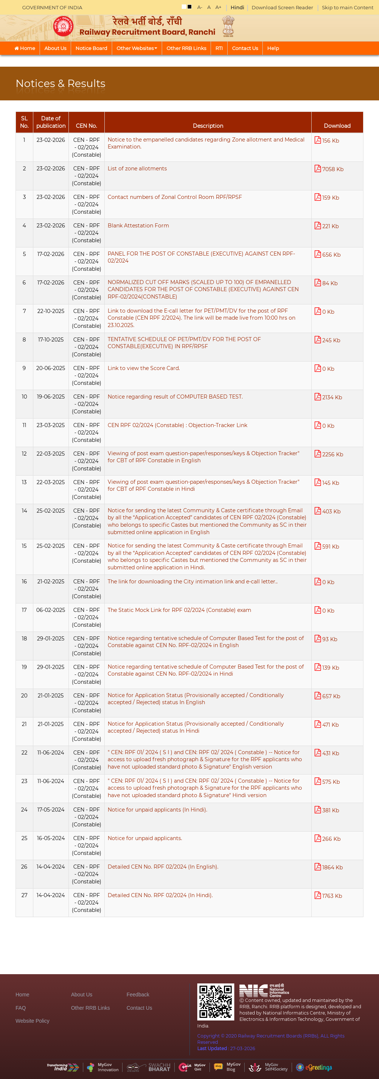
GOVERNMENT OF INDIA (52, 7)
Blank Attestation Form (138, 225)
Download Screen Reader (282, 7)
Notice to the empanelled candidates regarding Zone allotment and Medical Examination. (206, 143)
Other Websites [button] (137, 48)
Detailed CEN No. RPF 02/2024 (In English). (163, 866)
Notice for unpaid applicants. (145, 838)
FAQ (21, 1008)
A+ (218, 7)
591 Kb (327, 546)
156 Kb (327, 140)
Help (273, 48)
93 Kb (326, 639)
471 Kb (327, 724)
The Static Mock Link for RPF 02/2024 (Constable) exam (179, 610)
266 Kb (328, 838)
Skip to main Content (347, 7)
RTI (219, 48)
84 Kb (326, 283)
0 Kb (324, 311)
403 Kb (328, 511)
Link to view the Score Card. (144, 368)
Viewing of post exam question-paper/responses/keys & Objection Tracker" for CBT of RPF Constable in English (203, 457)
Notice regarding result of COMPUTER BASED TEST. (175, 396)
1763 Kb (328, 895)
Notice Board (91, 48)
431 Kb (327, 753)
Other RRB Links (186, 48)
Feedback (138, 995)
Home (24, 48)
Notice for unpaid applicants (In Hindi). (157, 809)
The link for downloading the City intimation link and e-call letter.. (193, 581)
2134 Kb (328, 397)
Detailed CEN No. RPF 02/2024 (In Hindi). (160, 895)
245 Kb (327, 340)
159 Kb (327, 197)
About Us (55, 48)
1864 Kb (329, 867)
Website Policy (33, 1021)
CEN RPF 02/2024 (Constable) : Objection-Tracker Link (177, 425)
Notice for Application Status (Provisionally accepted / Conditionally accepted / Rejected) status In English (196, 699)
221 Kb (327, 226)
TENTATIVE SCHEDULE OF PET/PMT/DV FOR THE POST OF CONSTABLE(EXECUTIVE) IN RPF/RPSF (184, 343)
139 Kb (327, 667)
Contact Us (245, 48)
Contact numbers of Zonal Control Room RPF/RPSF (175, 197)
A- (199, 7)
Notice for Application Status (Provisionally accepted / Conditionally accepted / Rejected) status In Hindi (196, 727)
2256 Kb (329, 454)
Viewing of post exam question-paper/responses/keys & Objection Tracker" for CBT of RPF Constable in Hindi (203, 486)
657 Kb (327, 696)
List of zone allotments (137, 168)
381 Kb (327, 810)
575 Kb (327, 781)
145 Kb (327, 482)
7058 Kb (329, 169)
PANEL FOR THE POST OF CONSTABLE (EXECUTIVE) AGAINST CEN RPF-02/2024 (201, 257)
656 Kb (328, 254)
